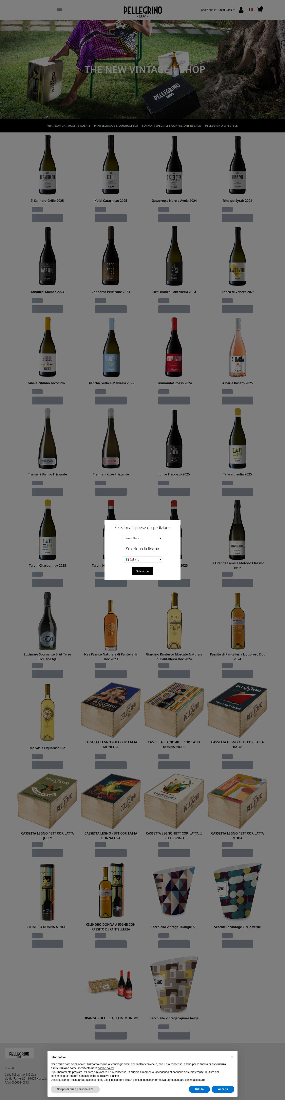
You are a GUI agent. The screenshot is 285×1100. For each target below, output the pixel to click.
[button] (232, 1057)
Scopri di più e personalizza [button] (75, 1089)
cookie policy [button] (106, 1068)
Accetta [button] (223, 1089)
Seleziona (142, 571)
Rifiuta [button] (199, 1089)
